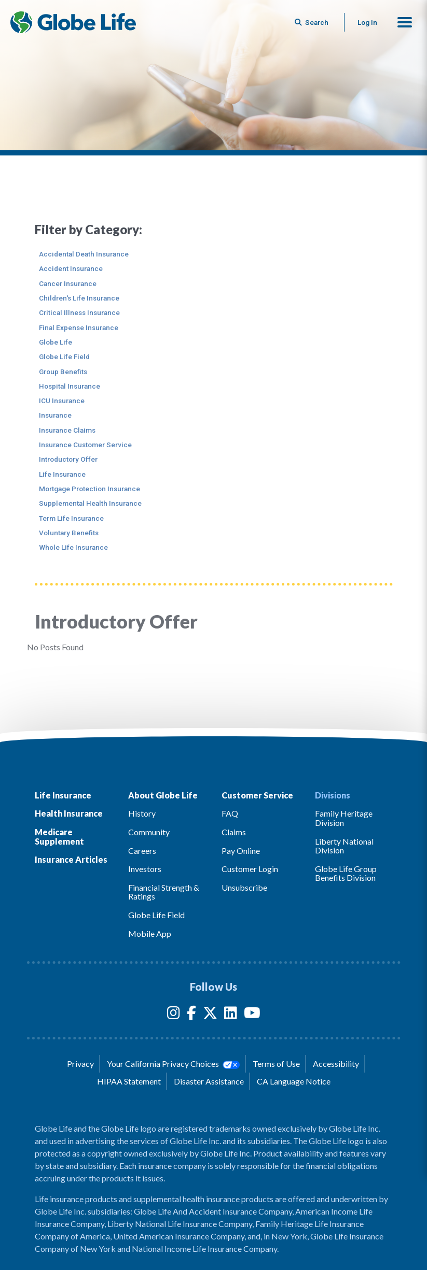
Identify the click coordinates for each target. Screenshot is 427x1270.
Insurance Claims (67, 430)
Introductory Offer (68, 459)
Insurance (55, 415)
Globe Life (55, 342)
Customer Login (250, 869)
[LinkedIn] (230, 1015)
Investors (144, 869)
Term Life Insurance (71, 518)
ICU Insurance (62, 400)
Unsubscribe (244, 887)
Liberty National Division (344, 845)
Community (149, 832)
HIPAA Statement (129, 1081)
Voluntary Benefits (69, 533)
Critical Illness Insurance (79, 312)
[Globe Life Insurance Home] (73, 22)
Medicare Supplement (59, 836)
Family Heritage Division (344, 817)
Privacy (80, 1063)
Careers (142, 850)
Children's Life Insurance (79, 298)
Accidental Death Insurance (84, 254)
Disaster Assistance (209, 1081)
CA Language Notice (293, 1081)
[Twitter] (210, 1015)
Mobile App (149, 933)
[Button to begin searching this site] (312, 22)
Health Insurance (69, 813)
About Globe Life (163, 795)
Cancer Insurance (68, 283)
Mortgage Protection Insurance (89, 488)
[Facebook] (191, 1015)
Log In (367, 22)
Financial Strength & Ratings (163, 892)
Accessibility (336, 1063)
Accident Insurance (71, 268)
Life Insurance (62, 474)
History (142, 813)
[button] (405, 22)
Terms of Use (276, 1063)
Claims (234, 832)
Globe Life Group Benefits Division (346, 873)
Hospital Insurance (69, 386)
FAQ (230, 813)
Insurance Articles (71, 859)
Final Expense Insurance (78, 327)
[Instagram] (173, 1015)
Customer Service (257, 795)
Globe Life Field (64, 356)
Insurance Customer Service (85, 444)
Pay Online (241, 850)
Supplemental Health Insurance (90, 503)
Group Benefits (63, 371)
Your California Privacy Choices (173, 1064)
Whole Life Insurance (73, 547)
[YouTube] (252, 1015)
